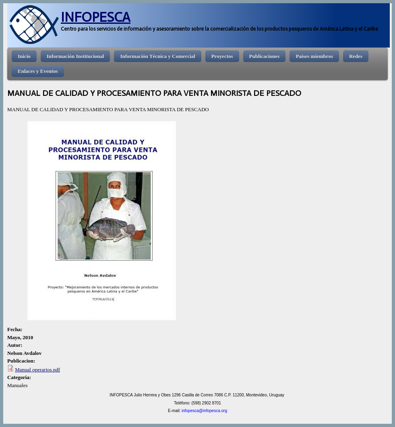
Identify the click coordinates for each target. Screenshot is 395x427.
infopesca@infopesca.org (204, 410)
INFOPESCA (95, 17)
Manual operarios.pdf (37, 370)
